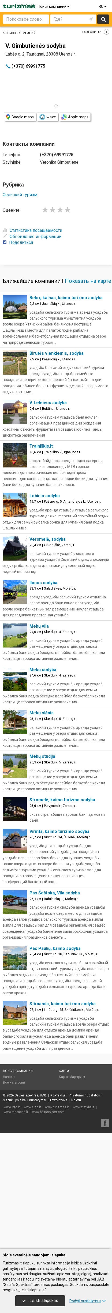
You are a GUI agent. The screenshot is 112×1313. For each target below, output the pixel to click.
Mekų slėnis (41, 829)
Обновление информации (32, 236)
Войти (76, 1216)
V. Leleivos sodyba (48, 518)
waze (47, 117)
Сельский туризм (20, 194)
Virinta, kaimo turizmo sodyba (59, 947)
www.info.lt (12, 1223)
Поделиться (18, 242)
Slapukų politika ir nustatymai (24, 1216)
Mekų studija (42, 872)
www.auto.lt (32, 1223)
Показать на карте (88, 397)
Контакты (57, 1211)
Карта (64, 1187)
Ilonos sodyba (43, 698)
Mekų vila (39, 742)
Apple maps (74, 117)
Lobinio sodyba (44, 612)
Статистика (58, 1216)
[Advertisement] (56, 322)
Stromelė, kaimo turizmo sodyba (62, 916)
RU (103, 6)
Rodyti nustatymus (87, 1301)
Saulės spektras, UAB (30, 1211)
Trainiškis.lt (41, 562)
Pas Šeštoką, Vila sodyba (54, 1009)
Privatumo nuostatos (84, 1211)
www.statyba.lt (83, 1223)
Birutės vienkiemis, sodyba (56, 469)
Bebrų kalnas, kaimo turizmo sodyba (66, 413)
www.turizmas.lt (57, 1223)
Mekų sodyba (42, 785)
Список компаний (19, 33)
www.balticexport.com (48, 1228)
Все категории (14, 1199)
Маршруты (77, 1193)
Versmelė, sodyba (47, 655)
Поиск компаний (54, 6)
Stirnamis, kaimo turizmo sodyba (62, 1119)
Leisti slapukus (40, 1300)
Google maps (20, 117)
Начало (8, 1193)
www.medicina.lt (16, 1228)
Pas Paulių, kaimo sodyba (55, 1064)
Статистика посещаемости (32, 230)
